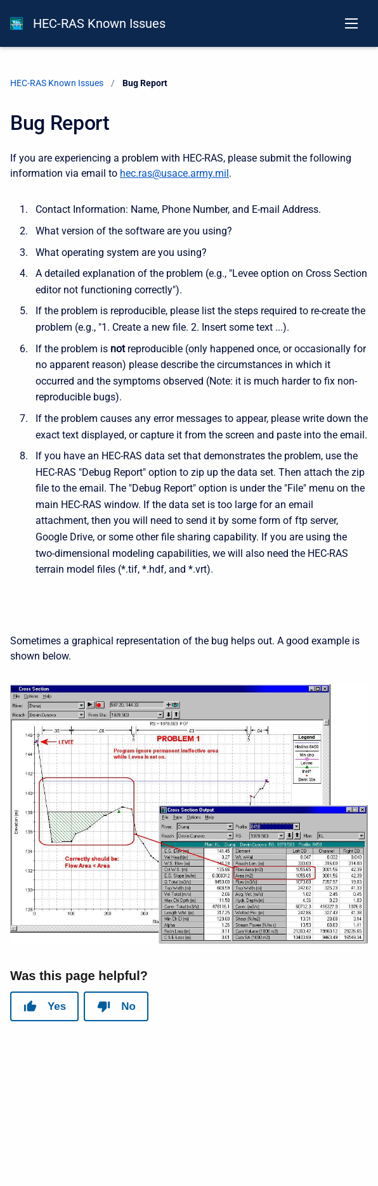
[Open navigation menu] (351, 23)
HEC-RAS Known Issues (99, 23)
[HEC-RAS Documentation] (16, 23)
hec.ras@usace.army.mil (174, 173)
